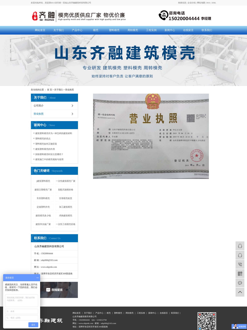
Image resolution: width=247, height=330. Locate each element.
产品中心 (77, 30)
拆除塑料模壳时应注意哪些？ (49, 154)
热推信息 (182, 3)
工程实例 (151, 30)
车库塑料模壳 (43, 198)
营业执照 (39, 113)
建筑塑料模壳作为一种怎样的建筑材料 (53, 133)
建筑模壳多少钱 (43, 215)
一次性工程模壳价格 (65, 224)
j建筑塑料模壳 (43, 181)
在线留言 (188, 30)
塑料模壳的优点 (42, 138)
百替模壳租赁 (65, 198)
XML (214, 3)
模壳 (95, 30)
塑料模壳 (114, 30)
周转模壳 (133, 30)
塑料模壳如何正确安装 (46, 144)
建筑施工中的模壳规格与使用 (49, 159)
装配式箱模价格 (65, 190)
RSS (208, 3)
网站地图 (201, 3)
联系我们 (207, 30)
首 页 (49, 90)
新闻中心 (170, 30)
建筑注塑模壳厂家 (43, 190)
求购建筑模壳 (65, 215)
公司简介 (39, 105)
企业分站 (192, 3)
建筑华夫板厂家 (43, 224)
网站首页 (40, 30)
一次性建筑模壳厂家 (65, 181)
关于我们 (58, 30)
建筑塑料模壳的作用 (45, 149)
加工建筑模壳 (65, 207)
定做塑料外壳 (43, 207)
